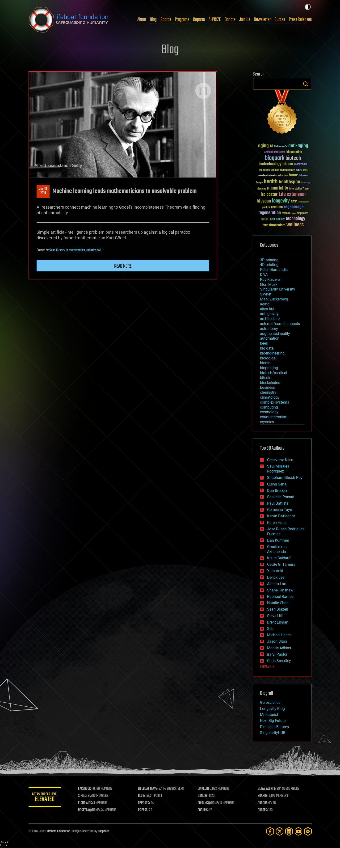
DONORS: (203, 796)
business (267, 387)
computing (269, 407)
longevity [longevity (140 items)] (281, 201)
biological (268, 358)
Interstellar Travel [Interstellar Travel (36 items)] (299, 189)
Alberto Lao (276, 584)
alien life (267, 309)
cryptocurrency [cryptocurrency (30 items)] (287, 170)
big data (267, 348)
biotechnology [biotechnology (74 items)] (270, 164)
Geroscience (270, 702)
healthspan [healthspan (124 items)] (289, 182)
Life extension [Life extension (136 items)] (292, 194)
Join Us (244, 19)
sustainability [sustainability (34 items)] (277, 219)
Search (305, 83)
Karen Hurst (277, 522)
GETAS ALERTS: (267, 789)
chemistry (268, 392)
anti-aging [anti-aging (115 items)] (298, 146)
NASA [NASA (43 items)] (294, 202)
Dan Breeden (277, 490)
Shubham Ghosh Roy (284, 477)
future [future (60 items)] (293, 175)
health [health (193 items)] (271, 181)
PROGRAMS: (265, 803)
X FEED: (83, 796)
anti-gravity (269, 314)
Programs (182, 19)
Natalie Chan (278, 603)
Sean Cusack (57, 250)
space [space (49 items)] (265, 219)
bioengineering (272, 353)
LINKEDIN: (204, 789)
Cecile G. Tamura (281, 564)
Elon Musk (268, 284)
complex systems (274, 402)
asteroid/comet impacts (280, 323)
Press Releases (300, 19)
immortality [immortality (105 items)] (277, 188)
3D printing (269, 260)
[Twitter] (279, 831)
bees (264, 343)
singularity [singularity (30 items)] (302, 213)
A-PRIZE (215, 19)
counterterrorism (273, 417)
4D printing (269, 264)
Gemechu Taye (279, 509)
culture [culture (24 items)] (299, 170)
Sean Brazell (277, 609)
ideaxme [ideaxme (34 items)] (261, 189)
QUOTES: (263, 810)
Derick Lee (275, 577)
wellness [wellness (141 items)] (295, 225)
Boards (165, 19)
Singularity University (277, 289)
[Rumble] (308, 831)
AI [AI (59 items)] (271, 146)
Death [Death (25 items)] (305, 170)
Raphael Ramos (280, 596)
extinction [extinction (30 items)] (283, 175)
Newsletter (262, 19)
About (141, 19)
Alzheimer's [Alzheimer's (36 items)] (280, 146)
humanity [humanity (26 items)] (305, 182)
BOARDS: (263, 796)
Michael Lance (279, 635)
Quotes (279, 19)
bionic (265, 363)
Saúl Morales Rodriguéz (278, 468)
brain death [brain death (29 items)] (264, 170)
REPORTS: (144, 803)
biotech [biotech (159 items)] (293, 158)
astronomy (269, 328)
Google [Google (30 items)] (259, 182)
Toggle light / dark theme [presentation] (308, 7)
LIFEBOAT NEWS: (148, 789)
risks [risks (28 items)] (294, 213)
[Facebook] (270, 831)
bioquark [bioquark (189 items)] (274, 158)
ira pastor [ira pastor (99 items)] (269, 194)
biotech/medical (273, 373)
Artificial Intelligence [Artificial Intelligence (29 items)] (274, 152)
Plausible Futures (274, 727)
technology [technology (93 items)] (295, 219)
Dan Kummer (278, 540)
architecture (270, 318)
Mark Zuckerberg (274, 299)
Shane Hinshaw (280, 590)
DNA (264, 274)
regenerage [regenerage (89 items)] (294, 207)
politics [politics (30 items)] (266, 207)
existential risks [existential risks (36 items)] (267, 175)
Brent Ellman (277, 622)
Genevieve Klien (280, 460)
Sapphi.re (103, 831)
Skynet (265, 294)
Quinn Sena (276, 484)
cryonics (267, 422)
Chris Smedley (279, 660)
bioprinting (269, 368)
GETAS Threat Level (45, 797)
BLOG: (141, 796)
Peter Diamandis (274, 269)
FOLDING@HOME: (208, 803)
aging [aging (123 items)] (263, 146)
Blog (153, 19)
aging (264, 304)
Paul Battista (278, 503)
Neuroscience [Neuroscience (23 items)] (303, 202)
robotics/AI (93, 250)
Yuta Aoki (275, 571)
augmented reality (275, 333)
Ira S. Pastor (277, 654)
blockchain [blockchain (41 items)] (300, 164)
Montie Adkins (279, 648)
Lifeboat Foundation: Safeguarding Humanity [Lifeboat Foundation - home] (69, 20)
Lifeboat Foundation (58, 831)
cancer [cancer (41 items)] (275, 170)
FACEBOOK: (85, 789)
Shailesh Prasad (280, 497)
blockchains (270, 382)
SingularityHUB (272, 732)
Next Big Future (272, 720)
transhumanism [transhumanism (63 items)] (274, 225)
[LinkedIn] (289, 831)
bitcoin (265, 377)
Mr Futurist (269, 714)
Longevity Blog (272, 708)
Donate (230, 19)
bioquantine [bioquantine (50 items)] (294, 152)
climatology (270, 397)
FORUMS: (203, 810)
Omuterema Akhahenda (277, 549)
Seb (270, 628)
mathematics (77, 250)
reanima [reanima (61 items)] (277, 207)
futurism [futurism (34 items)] (303, 175)
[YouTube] (298, 831)
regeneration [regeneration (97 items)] (269, 212)
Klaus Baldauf (279, 558)
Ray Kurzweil (270, 279)
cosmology (269, 412)
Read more (123, 266)
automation (269, 338)
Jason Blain (277, 641)
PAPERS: (143, 810)
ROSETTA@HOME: (89, 810)
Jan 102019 (43, 191)
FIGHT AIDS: (86, 803)
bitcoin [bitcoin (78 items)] (287, 164)
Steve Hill (275, 616)
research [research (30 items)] (286, 213)
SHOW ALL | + (267, 667)
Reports (199, 19)
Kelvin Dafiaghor (281, 516)
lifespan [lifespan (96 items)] (264, 201)
